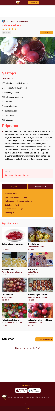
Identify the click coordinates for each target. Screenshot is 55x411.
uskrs (28, 175)
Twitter (12, 403)
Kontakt (46, 397)
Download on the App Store (21, 390)
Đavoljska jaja (40, 238)
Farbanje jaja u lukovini (40, 289)
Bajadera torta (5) (12, 205)
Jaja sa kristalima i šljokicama (40, 314)
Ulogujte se (33, 2)
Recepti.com (4, 397)
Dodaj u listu (46, 32)
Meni (27, 408)
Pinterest (32, 403)
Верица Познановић (19, 21)
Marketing (40, 397)
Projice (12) (9, 213)
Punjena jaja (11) (14, 264)
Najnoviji (14, 186)
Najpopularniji (40, 186)
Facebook (6, 403)
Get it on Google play (34, 390)
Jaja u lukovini (14, 289)
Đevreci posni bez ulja (14, 209)
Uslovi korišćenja (31, 397)
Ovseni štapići (10, 193)
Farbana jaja (40, 264)
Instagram (25, 403)
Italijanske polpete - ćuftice (16, 197)
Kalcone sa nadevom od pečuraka (18, 201)
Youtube (18, 403)
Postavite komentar (44, 339)
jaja (19, 175)
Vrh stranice (27, 385)
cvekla (10, 175)
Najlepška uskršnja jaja (14, 314)
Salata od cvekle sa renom (14, 238)
